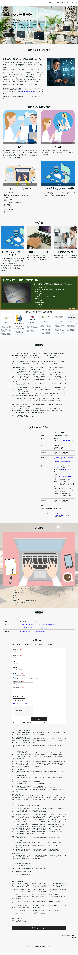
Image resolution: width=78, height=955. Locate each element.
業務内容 (51, 3)
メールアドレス (17, 673)
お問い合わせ (69, 3)
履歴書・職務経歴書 (18, 698)
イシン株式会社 (35, 89)
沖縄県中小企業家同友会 (67, 461)
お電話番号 (15, 667)
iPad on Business (67, 469)
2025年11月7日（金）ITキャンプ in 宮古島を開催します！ (34, 631)
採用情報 (62, 3)
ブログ (75, 3)
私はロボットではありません (22, 712)
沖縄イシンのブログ (39, 929)
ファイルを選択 (19, 701)
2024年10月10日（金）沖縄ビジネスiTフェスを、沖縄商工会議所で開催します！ (39, 624)
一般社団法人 (57, 461)
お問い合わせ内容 (17, 687)
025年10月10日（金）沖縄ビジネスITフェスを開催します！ (34, 628)
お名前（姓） (16, 649)
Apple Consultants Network (27, 20)
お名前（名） (16, 655)
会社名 (14, 661)
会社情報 (56, 3)
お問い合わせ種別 (17, 681)
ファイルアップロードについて (20, 704)
